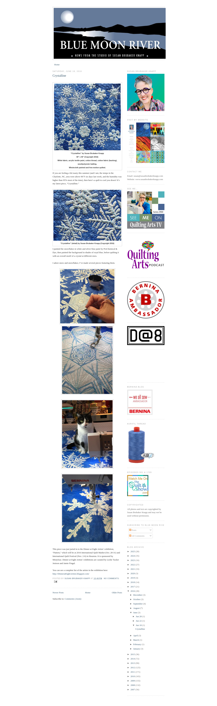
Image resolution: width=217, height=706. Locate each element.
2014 (133, 658)
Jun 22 (139, 621)
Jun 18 (139, 625)
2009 (133, 680)
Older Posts (117, 592)
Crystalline (59, 75)
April (136, 635)
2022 (133, 564)
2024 (133, 556)
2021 (133, 569)
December (138, 595)
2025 (133, 551)
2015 (133, 654)
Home (57, 64)
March (136, 640)
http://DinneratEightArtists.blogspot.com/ (71, 573)
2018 (133, 582)
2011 (133, 672)
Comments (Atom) (73, 599)
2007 (133, 689)
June (135, 612)
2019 (133, 578)
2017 (133, 586)
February (137, 644)
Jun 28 (139, 616)
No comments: (111, 578)
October (137, 599)
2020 (133, 573)
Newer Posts (58, 592)
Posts (132, 530)
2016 (133, 591)
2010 (133, 676)
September (138, 603)
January (137, 648)
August (136, 608)
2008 (133, 685)
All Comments (137, 536)
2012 (133, 667)
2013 (133, 663)
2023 (133, 560)
